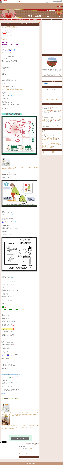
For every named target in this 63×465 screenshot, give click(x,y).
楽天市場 (60, 2)
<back (47, 99)
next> (57, 99)
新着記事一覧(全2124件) (20, 19)
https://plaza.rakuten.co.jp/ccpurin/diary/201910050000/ (12, 399)
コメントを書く (36, 444)
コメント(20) (30, 444)
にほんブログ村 (4, 39)
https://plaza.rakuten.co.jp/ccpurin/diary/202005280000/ (12, 52)
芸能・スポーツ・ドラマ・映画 (47, 146)
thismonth (52, 99)
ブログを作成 (56, 2)
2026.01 (53, 151)
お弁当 (43, 134)
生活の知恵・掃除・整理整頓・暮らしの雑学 (49, 140)
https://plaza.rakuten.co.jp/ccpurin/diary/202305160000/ (12, 89)
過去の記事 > (35, 19)
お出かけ (43, 136)
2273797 (60, 6)
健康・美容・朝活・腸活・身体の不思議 (11, 27)
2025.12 (53, 152)
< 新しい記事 (5, 19)
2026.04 (44, 151)
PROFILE (8, 8)
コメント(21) (30, 448)
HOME (1, 8)
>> (48, 2)
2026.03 (44, 152)
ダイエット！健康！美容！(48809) (9, 26)
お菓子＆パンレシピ (45, 132)
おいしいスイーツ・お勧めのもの (47, 135)
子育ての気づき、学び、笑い (47, 137)
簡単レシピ (44, 131)
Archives (52, 149)
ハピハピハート (44, 119)
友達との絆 (44, 145)
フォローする (52, 78)
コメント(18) (29, 453)
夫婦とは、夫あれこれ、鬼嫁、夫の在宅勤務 (49, 138)
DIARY (5, 8)
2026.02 (44, 153)
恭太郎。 (43, 110)
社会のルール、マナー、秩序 (47, 147)
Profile (52, 55)
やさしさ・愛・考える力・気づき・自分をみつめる (50, 144)
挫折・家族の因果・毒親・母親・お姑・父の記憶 (50, 143)
